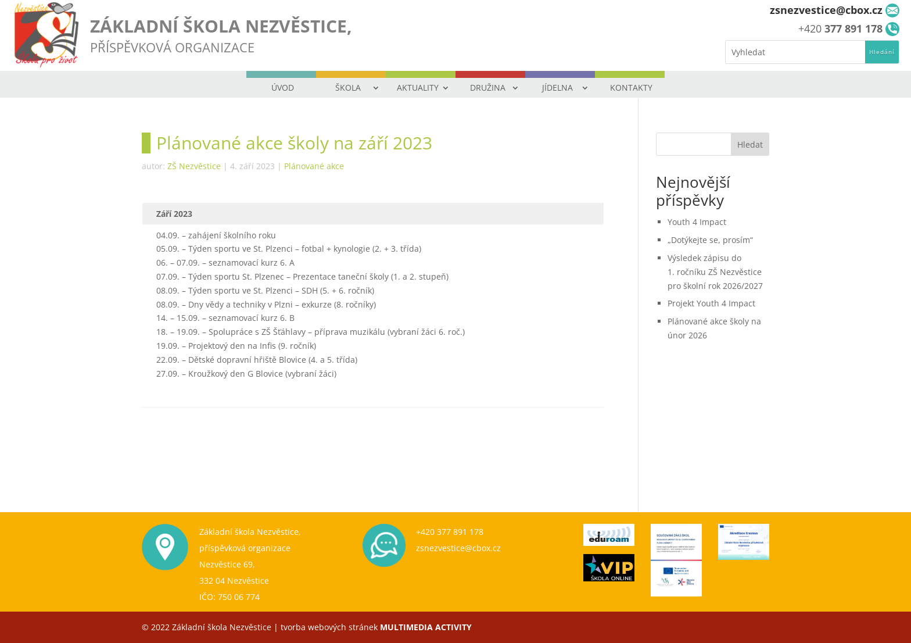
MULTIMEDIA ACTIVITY (426, 627)
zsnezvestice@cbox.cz (458, 547)
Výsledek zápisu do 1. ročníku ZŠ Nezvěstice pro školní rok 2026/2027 (715, 271)
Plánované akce (314, 166)
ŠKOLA (348, 87)
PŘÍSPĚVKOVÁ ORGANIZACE (172, 47)
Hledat (750, 144)
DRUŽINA (487, 87)
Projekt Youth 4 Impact (711, 303)
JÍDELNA (557, 87)
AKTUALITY (418, 87)
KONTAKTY (631, 87)
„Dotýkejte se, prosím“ (710, 239)
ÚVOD (282, 87)
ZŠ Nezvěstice (194, 166)
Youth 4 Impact (697, 221)
